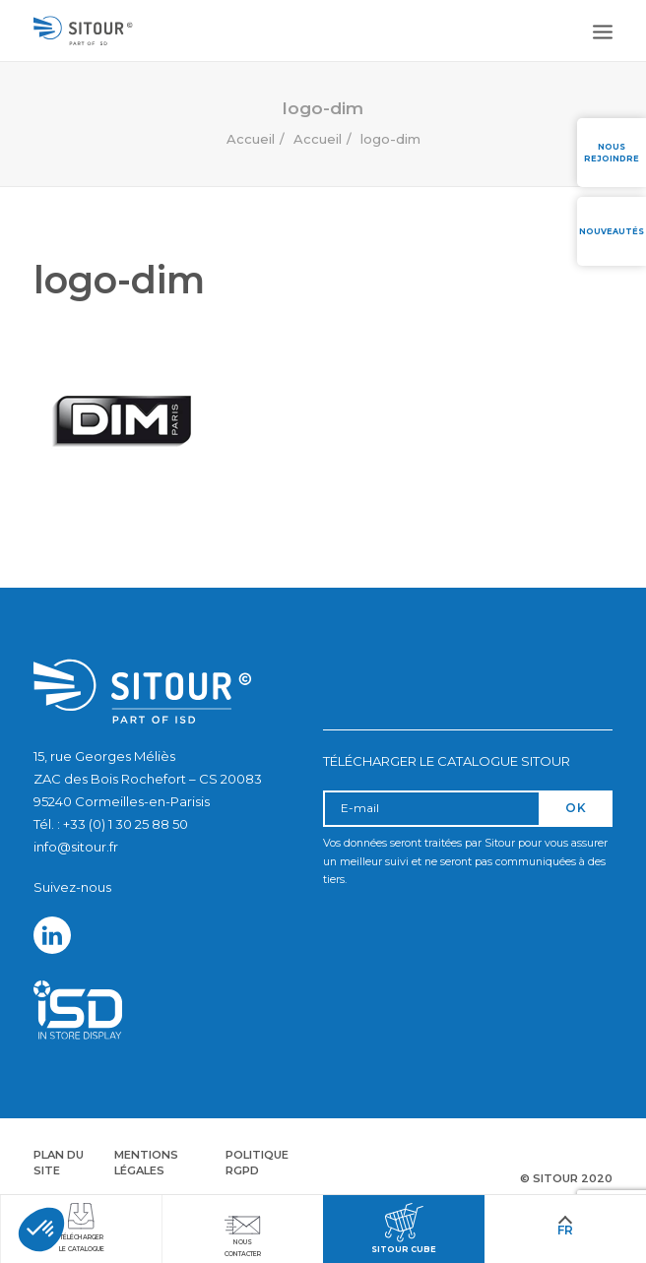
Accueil (250, 139)
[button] (41, 1229)
